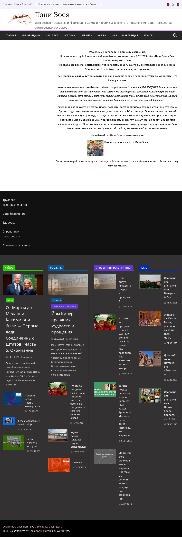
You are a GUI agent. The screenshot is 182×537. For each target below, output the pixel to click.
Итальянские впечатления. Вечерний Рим (170, 287)
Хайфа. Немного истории (32, 442)
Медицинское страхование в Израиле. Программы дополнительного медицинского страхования (125, 475)
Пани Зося (52, 14)
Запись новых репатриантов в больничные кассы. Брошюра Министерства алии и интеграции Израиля (125, 410)
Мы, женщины (31, 35)
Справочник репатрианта (64, 306)
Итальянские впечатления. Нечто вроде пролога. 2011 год (170, 405)
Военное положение (16, 245)
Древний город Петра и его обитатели (170, 364)
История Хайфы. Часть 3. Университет (32, 401)
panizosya (28, 357)
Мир (114, 35)
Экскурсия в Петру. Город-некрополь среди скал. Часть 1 (170, 326)
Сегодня (77, 462)
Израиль (86, 35)
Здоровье (9, 222)
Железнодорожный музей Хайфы (28, 422)
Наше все (52, 35)
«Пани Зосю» (117, 135)
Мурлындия (130, 35)
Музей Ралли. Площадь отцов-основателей (78, 439)
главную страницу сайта (100, 161)
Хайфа (102, 35)
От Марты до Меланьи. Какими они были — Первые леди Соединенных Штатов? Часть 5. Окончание (96, 4)
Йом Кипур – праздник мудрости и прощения (63, 323)
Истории (69, 35)
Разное (148, 35)
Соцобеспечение (14, 214)
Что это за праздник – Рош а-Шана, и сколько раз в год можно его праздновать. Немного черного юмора (78, 401)
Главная (10, 35)
